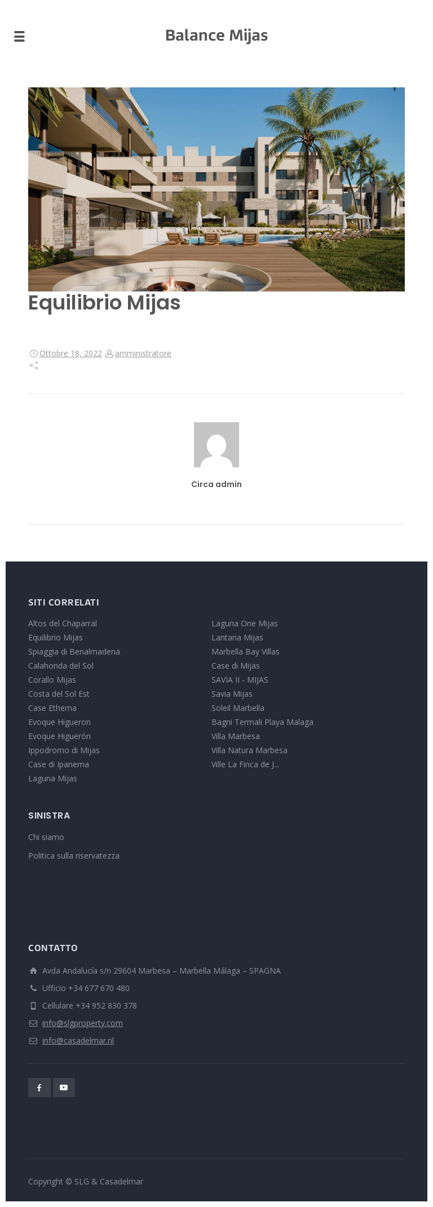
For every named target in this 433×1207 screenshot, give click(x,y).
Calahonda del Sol (61, 665)
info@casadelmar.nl (78, 1040)
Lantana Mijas (237, 637)
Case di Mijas (235, 665)
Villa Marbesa (235, 736)
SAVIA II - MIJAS (239, 679)
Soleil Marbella (237, 707)
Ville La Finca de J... (245, 764)
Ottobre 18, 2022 (70, 353)
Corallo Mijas (52, 679)
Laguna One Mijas (244, 623)
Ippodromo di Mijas (64, 750)
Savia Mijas (232, 693)
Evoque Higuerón (59, 736)
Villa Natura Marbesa (249, 750)
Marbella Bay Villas (245, 651)
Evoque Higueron (59, 722)
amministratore (143, 353)
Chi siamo (46, 837)
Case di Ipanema (58, 764)
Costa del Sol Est (59, 693)
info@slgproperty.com (82, 1023)
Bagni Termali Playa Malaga (262, 722)
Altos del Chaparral (62, 623)
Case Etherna (52, 707)
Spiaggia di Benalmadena (74, 651)
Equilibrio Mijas (55, 637)
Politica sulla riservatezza (74, 855)
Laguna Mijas (52, 778)
